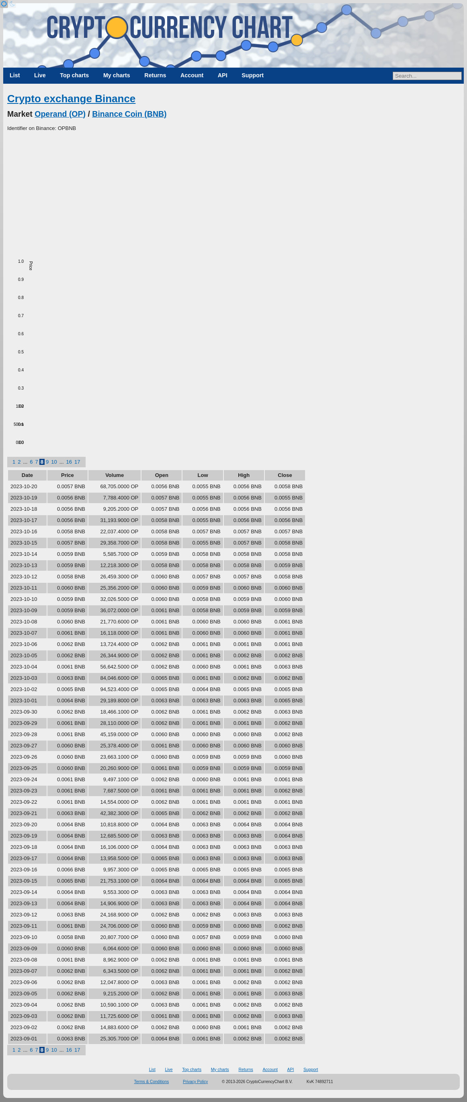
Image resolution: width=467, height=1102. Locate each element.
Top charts (74, 75)
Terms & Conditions (151, 1081)
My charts (116, 75)
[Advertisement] (233, 192)
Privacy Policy (195, 1081)
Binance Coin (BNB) (129, 113)
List (15, 75)
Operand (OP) (60, 113)
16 (69, 462)
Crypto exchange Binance (71, 99)
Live (40, 75)
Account (191, 75)
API (222, 75)
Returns (155, 75)
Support (253, 75)
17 (77, 462)
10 (54, 462)
